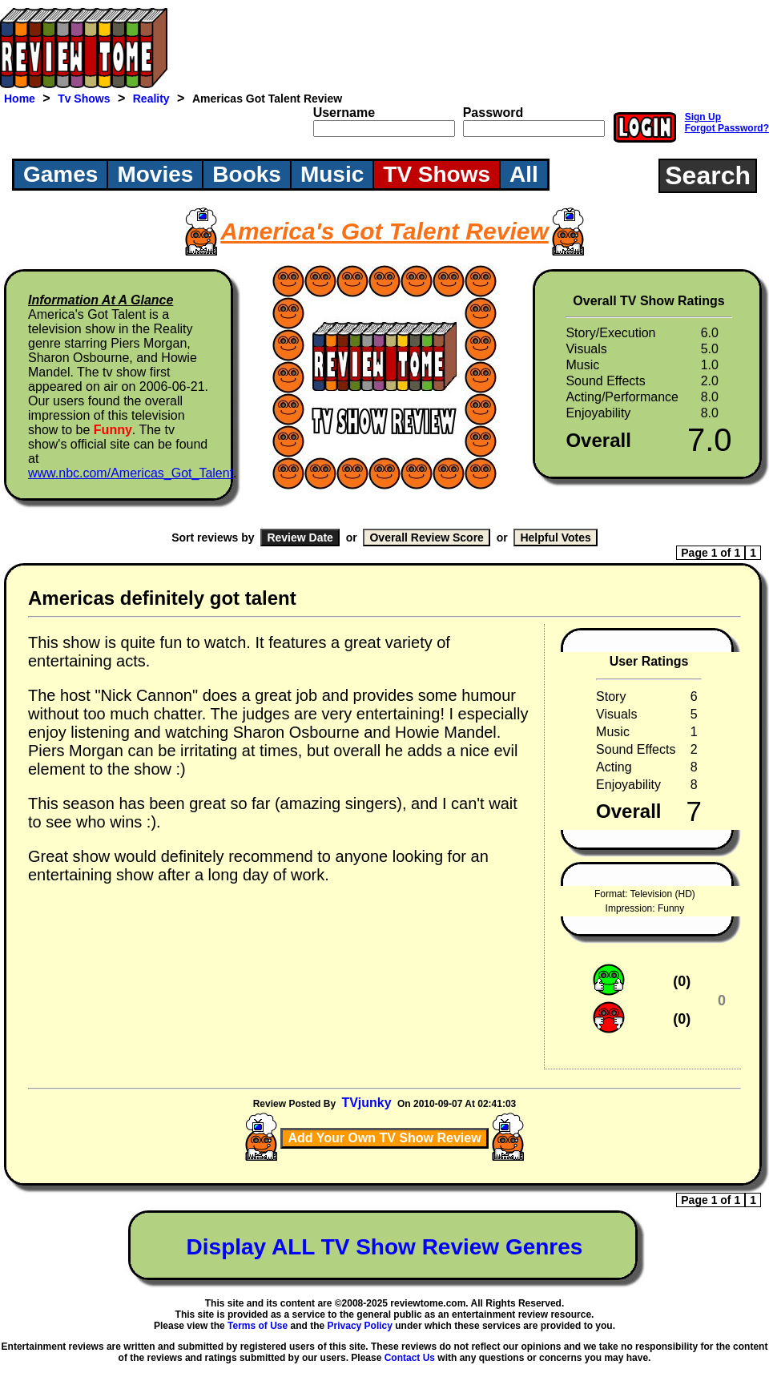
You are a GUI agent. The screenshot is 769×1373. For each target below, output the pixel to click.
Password (493, 112)
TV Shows (436, 174)
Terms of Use (257, 1325)
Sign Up (703, 117)
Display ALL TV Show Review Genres (385, 1246)
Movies (155, 174)
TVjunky (366, 1102)
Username (344, 112)
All (523, 174)
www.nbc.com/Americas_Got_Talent (130, 473)
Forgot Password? (727, 128)
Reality (151, 98)
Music (332, 174)
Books (246, 174)
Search (708, 175)
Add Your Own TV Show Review (384, 1138)
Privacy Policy (360, 1325)
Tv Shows (84, 98)
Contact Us (409, 1357)
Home (19, 98)
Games (60, 174)
